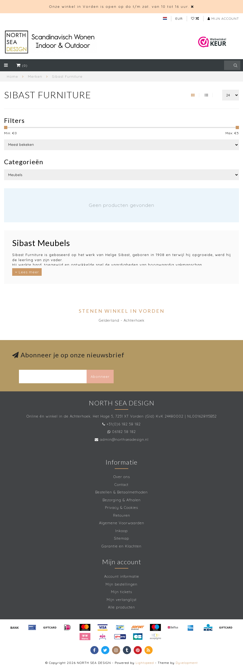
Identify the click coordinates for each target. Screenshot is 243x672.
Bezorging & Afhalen (122, 500)
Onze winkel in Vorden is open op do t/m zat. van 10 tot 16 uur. (119, 6)
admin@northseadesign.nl (124, 439)
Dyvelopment (187, 663)
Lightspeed (145, 663)
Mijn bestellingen (121, 584)
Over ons (121, 477)
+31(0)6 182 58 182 (124, 424)
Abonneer (100, 376)
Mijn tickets (121, 592)
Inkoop (121, 531)
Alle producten (121, 607)
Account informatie (121, 576)
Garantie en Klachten (121, 546)
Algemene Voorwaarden (121, 523)
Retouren (121, 515)
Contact (121, 484)
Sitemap (121, 538)
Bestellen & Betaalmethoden (121, 492)
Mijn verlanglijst (122, 599)
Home (12, 76)
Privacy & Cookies (121, 507)
